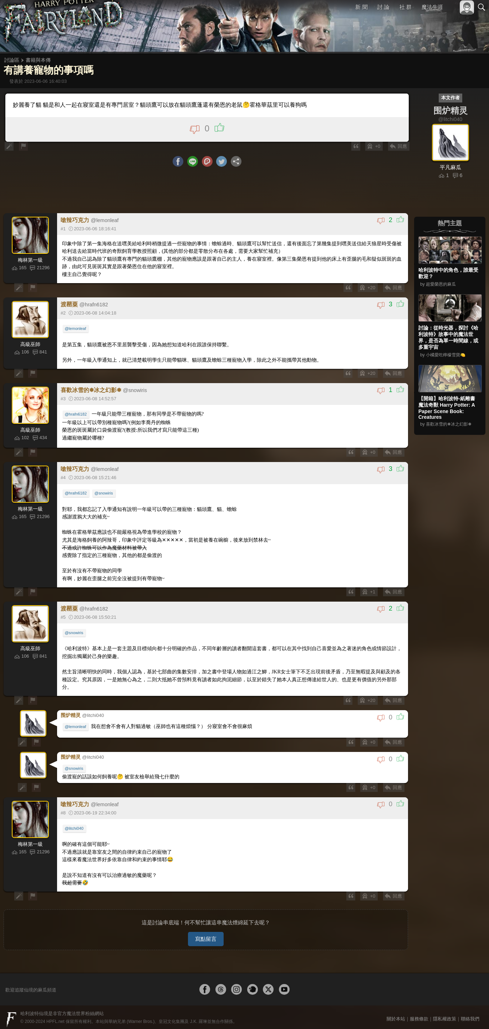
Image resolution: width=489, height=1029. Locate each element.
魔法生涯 (432, 7)
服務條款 (419, 1014)
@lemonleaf (76, 329)
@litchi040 (74, 826)
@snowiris (104, 494)
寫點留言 (206, 934)
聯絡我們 (470, 1014)
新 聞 (362, 7)
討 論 (384, 7)
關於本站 (396, 1014)
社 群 (405, 7)
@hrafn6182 (76, 415)
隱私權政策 (444, 1014)
